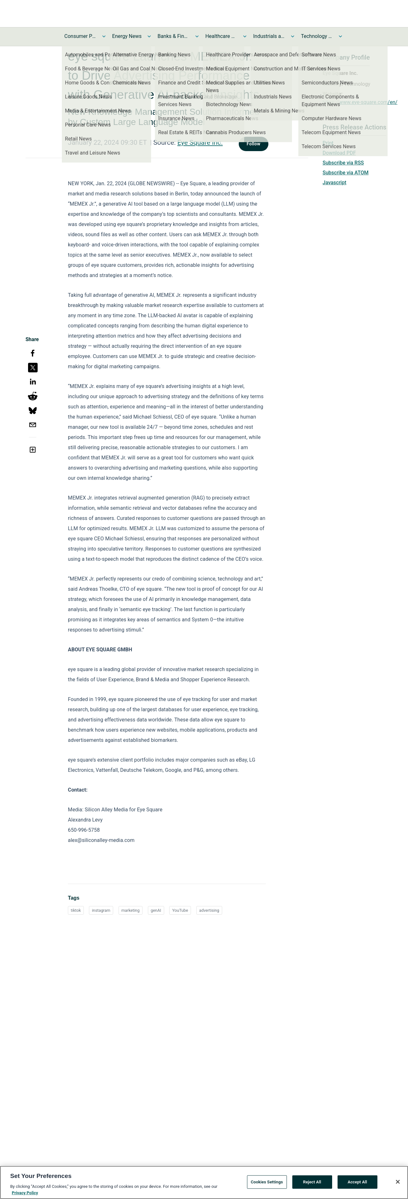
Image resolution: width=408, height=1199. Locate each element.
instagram (101, 910)
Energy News (127, 36)
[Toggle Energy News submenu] (149, 36)
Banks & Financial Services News (173, 36)
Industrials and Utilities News (269, 36)
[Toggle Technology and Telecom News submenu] (340, 36)
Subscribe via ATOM (345, 173)
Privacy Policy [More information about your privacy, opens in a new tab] (25, 1195)
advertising (209, 910)
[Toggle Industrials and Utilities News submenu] (292, 36)
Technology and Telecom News (317, 36)
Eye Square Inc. (199, 142)
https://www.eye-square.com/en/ (360, 102)
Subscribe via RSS (343, 163)
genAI (156, 910)
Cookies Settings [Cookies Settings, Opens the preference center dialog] (267, 1184)
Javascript (334, 182)
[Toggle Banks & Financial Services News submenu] (197, 36)
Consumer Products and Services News (80, 36)
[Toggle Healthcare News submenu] (245, 36)
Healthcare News (221, 36)
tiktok (76, 910)
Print (328, 143)
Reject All (312, 1184)
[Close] (398, 1184)
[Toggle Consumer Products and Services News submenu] (104, 36)
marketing (130, 910)
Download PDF (339, 153)
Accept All (357, 1184)
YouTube (180, 910)
